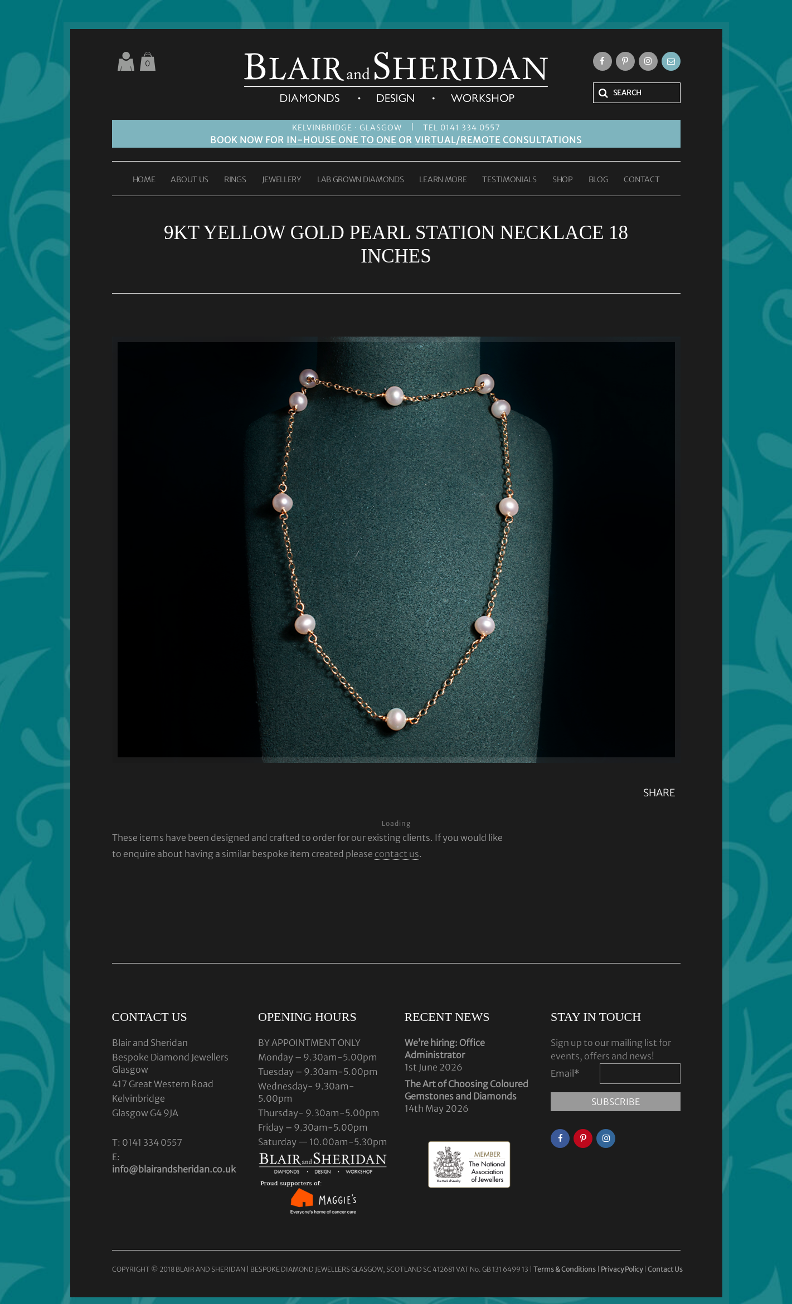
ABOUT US (189, 180)
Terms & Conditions (565, 1269)
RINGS (235, 180)
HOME (144, 180)
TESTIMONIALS (509, 180)
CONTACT (641, 180)
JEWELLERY (282, 180)
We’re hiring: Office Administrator (445, 1048)
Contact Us (665, 1269)
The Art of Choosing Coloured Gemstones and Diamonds (466, 1090)
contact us (397, 853)
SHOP (562, 180)
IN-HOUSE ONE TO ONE (341, 139)
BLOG (599, 180)
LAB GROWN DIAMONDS (360, 180)
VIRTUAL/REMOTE (458, 139)
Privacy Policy (622, 1269)
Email (565, 1073)
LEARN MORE (443, 180)
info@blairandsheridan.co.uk (174, 1169)
